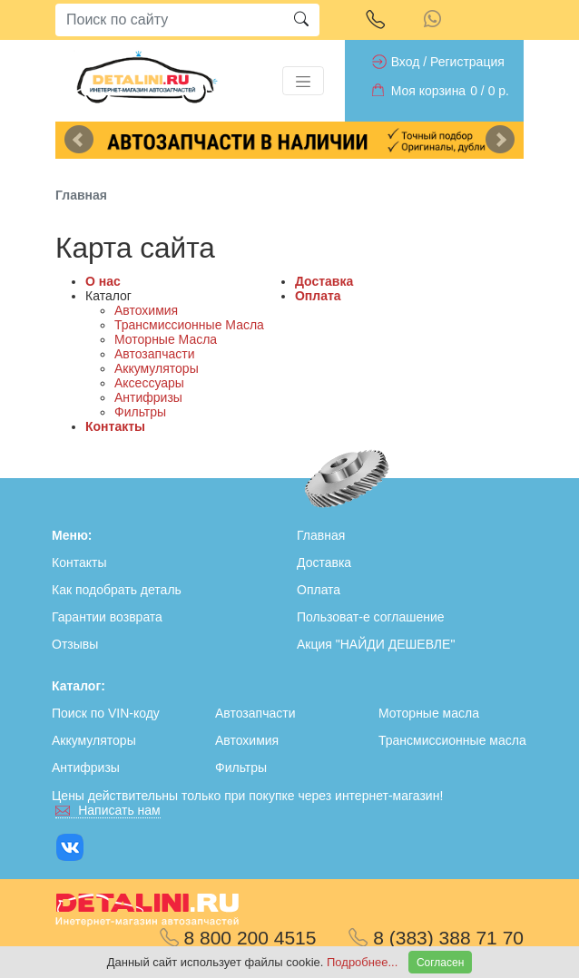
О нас (103, 281)
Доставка (324, 281)
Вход (405, 61)
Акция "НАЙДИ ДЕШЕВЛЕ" (376, 644)
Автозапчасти (154, 354)
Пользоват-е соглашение (371, 617)
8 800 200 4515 (238, 937)
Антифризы (148, 397)
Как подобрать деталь (117, 589)
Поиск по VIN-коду (106, 713)
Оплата (318, 296)
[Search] (169, 20)
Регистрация (467, 61)
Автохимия (146, 310)
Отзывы (75, 644)
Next (500, 139)
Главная (321, 535)
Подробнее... (364, 962)
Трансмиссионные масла (452, 740)
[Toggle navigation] (303, 80)
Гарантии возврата (107, 617)
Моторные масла (428, 713)
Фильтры (140, 412)
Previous (78, 139)
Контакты (115, 426)
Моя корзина (428, 90)
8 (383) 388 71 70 (436, 937)
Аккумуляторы (156, 368)
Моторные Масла (165, 339)
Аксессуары (149, 383)
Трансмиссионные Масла (189, 325)
